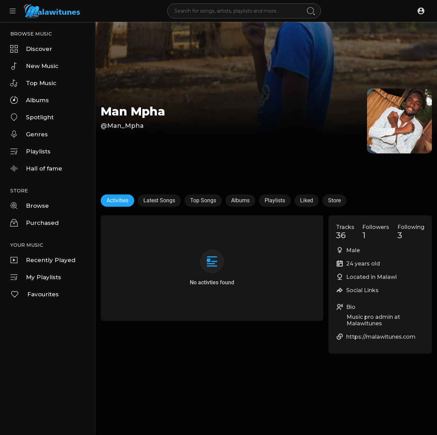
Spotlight (32, 117)
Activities (117, 200)
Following (410, 232)
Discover (31, 49)
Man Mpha (133, 111)
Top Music (33, 83)
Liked (306, 200)
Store (334, 200)
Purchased (34, 223)
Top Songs (203, 200)
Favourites (34, 294)
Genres (29, 134)
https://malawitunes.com (380, 337)
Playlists (30, 151)
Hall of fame (36, 168)
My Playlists (35, 277)
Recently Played (42, 260)
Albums (29, 100)
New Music (34, 66)
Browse (29, 205)
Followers (375, 232)
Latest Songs (159, 200)
